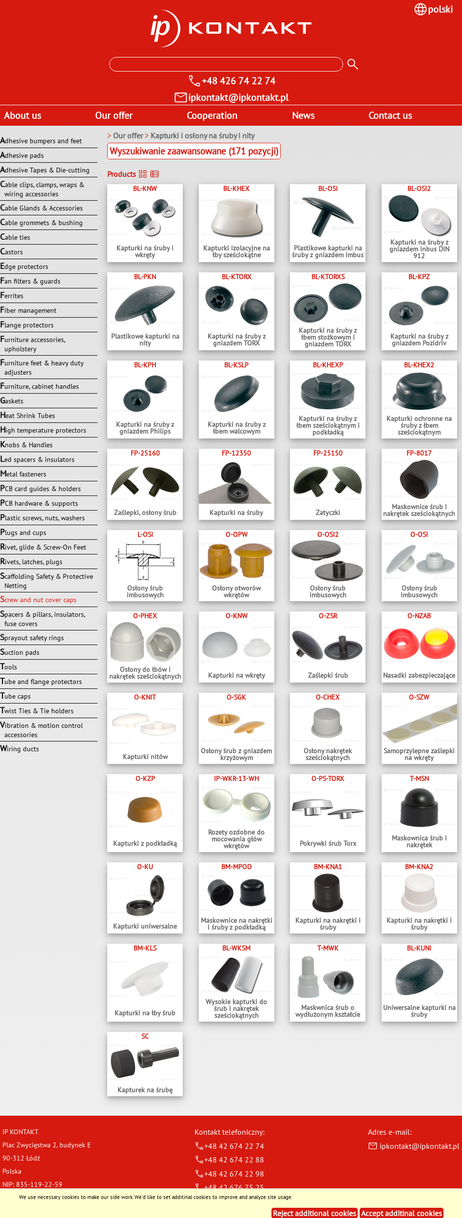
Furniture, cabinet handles (39, 386)
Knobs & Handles (26, 444)
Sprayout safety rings (32, 637)
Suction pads (19, 652)
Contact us (390, 115)
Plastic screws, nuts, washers (42, 517)
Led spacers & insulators (37, 459)
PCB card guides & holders (40, 488)
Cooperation (212, 115)
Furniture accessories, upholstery (32, 343)
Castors (11, 251)
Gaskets (11, 400)
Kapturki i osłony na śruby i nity (202, 135)
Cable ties (15, 236)
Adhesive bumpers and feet (41, 140)
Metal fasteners (23, 473)
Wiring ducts (19, 748)
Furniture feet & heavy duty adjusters (41, 367)
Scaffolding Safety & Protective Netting (46, 580)
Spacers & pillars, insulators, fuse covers (42, 618)
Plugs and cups (23, 532)
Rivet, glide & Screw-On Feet (43, 546)
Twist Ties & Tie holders (37, 710)
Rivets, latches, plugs (31, 561)
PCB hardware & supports (39, 502)
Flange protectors (27, 324)
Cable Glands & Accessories (41, 207)
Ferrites (11, 295)
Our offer (114, 115)
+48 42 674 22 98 (229, 1174)
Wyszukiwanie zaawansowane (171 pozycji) (194, 151)
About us (22, 115)
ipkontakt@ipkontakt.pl (414, 1146)
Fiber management (28, 309)
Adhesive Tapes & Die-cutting (45, 169)
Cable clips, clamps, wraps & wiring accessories (42, 188)
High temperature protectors (43, 429)
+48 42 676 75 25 (229, 1187)
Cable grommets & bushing (41, 222)
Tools (8, 666)
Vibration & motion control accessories (41, 729)
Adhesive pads (22, 155)
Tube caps (15, 695)
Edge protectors (24, 266)
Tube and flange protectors (41, 681)
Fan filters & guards (30, 280)
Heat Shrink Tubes (27, 415)
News (303, 115)
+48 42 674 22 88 (229, 1159)
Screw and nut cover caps (38, 599)
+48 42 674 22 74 (229, 1146)
